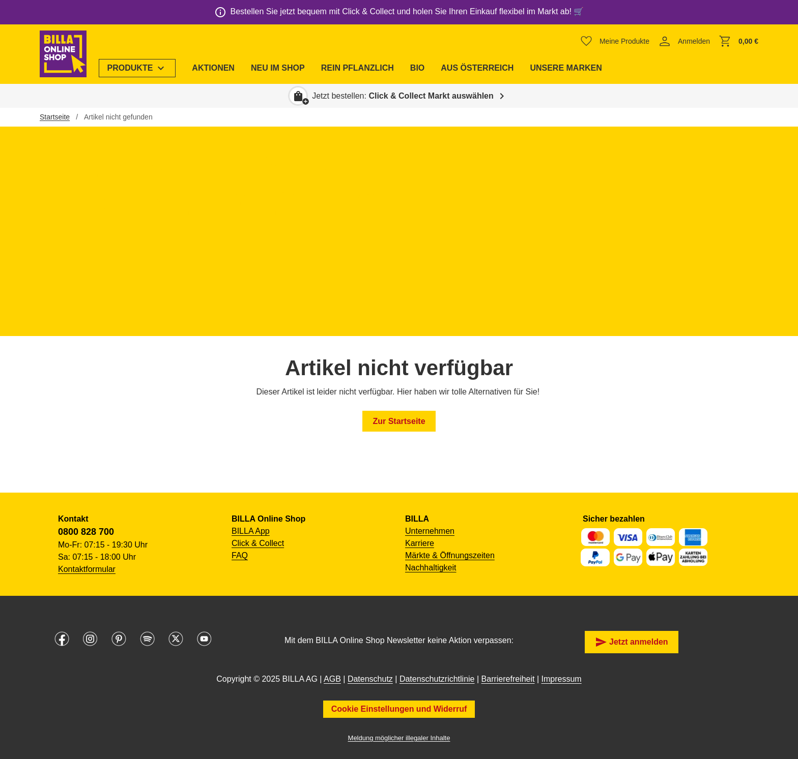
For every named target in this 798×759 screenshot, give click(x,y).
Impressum (562, 679)
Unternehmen (429, 531)
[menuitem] (137, 68)
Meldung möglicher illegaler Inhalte (399, 738)
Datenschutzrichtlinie (437, 679)
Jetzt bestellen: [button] (403, 96)
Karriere (419, 543)
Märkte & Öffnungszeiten (450, 555)
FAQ (240, 555)
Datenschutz (370, 679)
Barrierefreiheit (508, 679)
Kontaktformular (87, 569)
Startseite (55, 117)
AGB (332, 679)
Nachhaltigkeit (431, 567)
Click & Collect (258, 543)
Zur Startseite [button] (399, 421)
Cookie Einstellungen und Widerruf (399, 709)
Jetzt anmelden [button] (631, 642)
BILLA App (251, 531)
